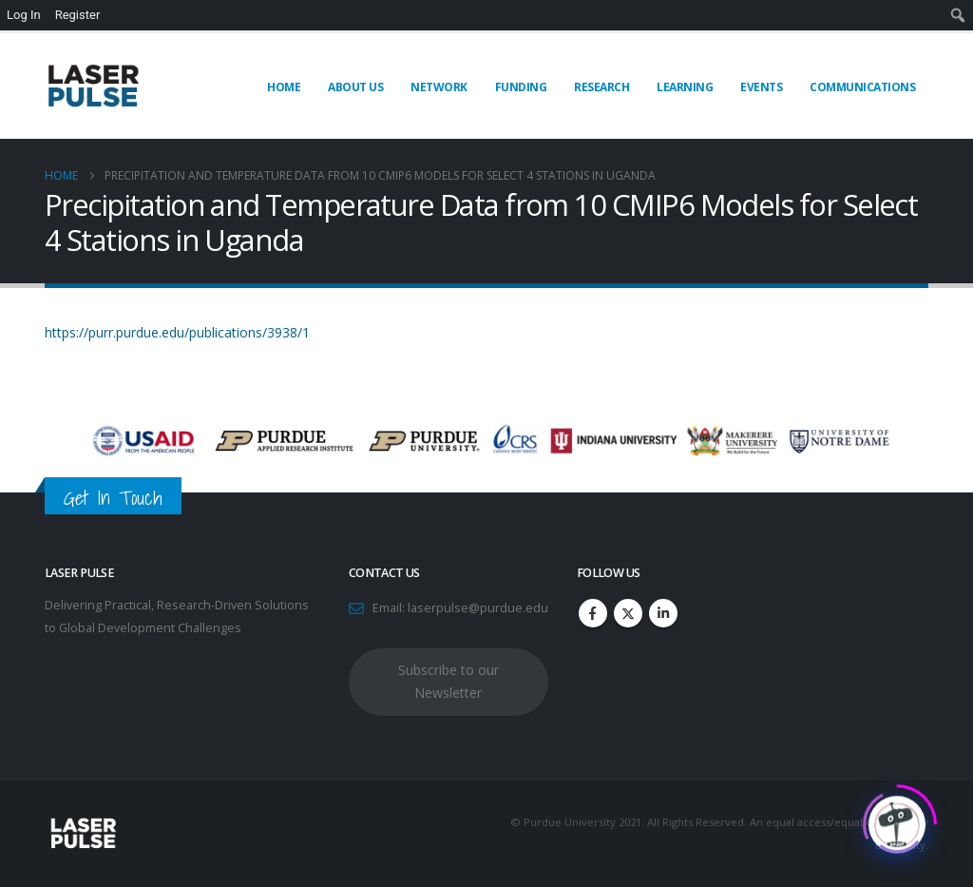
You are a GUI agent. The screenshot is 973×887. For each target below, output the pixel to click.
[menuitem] (958, 15)
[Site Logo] (92, 86)
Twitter (628, 613)
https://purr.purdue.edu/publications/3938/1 (177, 332)
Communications (862, 87)
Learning (685, 87)
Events (761, 87)
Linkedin (663, 613)
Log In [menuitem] (24, 15)
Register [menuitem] (78, 15)
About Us (355, 87)
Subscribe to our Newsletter (448, 681)
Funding (521, 87)
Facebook (593, 613)
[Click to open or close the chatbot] (896, 819)
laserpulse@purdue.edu (478, 608)
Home (283, 87)
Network (438, 87)
